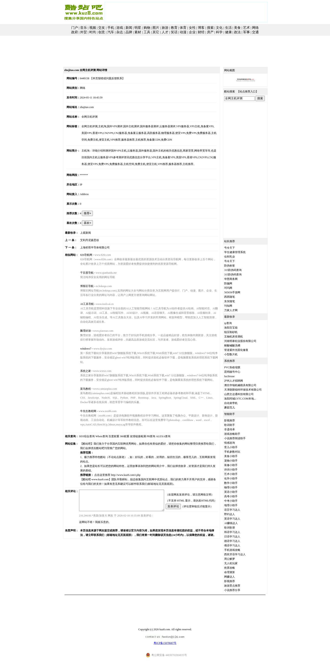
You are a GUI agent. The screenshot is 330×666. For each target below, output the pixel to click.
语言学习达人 (237, 509)
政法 (237, 32)
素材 (137, 32)
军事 (246, 32)
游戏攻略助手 (237, 433)
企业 (192, 32)
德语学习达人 (237, 541)
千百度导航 (83, 272)
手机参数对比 (237, 451)
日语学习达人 (237, 536)
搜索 (210, 27)
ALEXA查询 (158, 427)
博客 (201, 27)
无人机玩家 (236, 563)
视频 (92, 27)
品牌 (128, 32)
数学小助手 (236, 483)
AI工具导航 (83, 304)
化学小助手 (236, 478)
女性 (192, 27)
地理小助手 (236, 505)
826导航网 (82, 254)
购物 (147, 27)
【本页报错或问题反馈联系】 (102, 78)
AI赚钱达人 (236, 523)
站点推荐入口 (253, 91)
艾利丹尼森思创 (85, 240)
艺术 (246, 27)
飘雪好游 (81, 326)
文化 (219, 27)
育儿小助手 (236, 447)
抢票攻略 (234, 567)
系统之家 (81, 362)
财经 (201, 32)
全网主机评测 (85, 116)
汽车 (110, 32)
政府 (74, 32)
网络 (255, 27)
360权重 (119, 427)
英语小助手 (236, 491)
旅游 (165, 27)
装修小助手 (236, 465)
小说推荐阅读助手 (240, 438)
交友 (101, 27)
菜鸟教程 (81, 379)
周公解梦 (234, 558)
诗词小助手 (236, 469)
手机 (110, 27)
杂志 (119, 32)
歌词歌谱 (234, 527)
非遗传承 (234, 429)
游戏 (119, 27)
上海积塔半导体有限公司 (91, 247)
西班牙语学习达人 (240, 554)
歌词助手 (234, 425)
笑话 (174, 32)
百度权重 (108, 427)
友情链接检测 (133, 427)
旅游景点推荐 (237, 585)
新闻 (128, 27)
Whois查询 (96, 427)
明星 (137, 27)
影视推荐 (234, 420)
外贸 (83, 32)
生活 (228, 27)
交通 (255, 32)
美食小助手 (236, 456)
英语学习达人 (237, 518)
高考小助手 (236, 496)
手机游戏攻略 (237, 550)
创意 (101, 32)
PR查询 (146, 427)
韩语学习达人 (237, 532)
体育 (183, 27)
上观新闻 (81, 232)
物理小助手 (236, 487)
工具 (147, 32)
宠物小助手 (236, 460)
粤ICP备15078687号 (165, 643)
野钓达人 (234, 514)
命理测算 (234, 572)
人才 (165, 32)
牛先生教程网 (84, 402)
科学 (219, 32)
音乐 (83, 27)
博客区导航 (83, 286)
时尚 (92, 32)
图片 (155, 27)
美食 (237, 27)
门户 (74, 27)
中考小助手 (236, 500)
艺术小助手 (236, 474)
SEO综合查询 (82, 427)
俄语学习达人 (237, 545)
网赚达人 (234, 576)
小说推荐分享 (237, 590)
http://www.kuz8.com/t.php (121, 461)
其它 (155, 32)
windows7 (81, 344)
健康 (228, 32)
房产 (210, 32)
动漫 (183, 32)
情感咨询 (234, 442)
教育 (174, 27)
